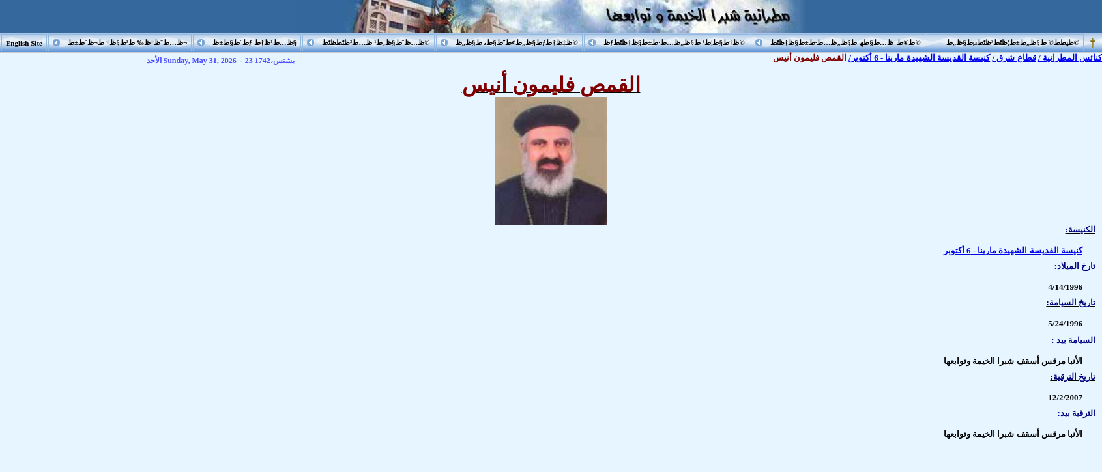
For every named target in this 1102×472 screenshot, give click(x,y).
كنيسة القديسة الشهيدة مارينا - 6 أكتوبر (1013, 250)
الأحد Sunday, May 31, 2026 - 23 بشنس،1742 (221, 60)
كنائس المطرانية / (1070, 57)
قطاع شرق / (1014, 57)
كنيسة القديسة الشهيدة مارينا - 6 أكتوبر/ (919, 57)
